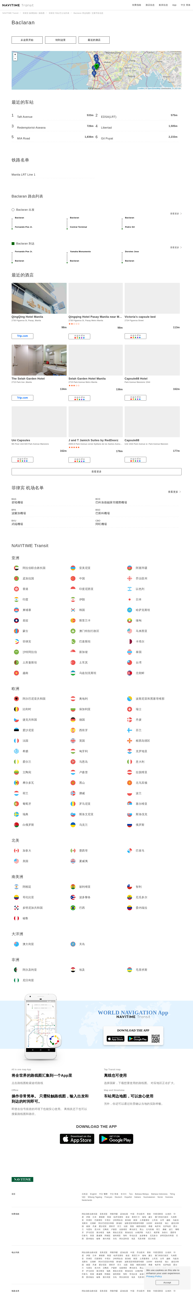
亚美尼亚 (104, 1214)
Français (108, 1197)
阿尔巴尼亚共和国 (106, 1223)
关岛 (115, 1239)
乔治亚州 (140, 1214)
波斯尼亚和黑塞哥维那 (134, 1223)
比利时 (149, 1223)
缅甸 (144, 1217)
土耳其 (155, 1220)
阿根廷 (108, 1236)
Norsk (160, 1197)
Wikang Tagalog (95, 1197)
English (93, 1194)
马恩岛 (89, 1229)
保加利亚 (158, 1223)
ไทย (131, 1194)
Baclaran (23, 22)
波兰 (171, 1229)
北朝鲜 (93, 1223)
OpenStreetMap (154, 88)
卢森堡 (114, 1229)
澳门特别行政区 (162, 1217)
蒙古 (150, 1217)
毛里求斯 (142, 1239)
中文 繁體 (103, 1194)
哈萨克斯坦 (118, 1217)
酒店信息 (150, 5)
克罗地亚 (167, 1226)
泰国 (135, 1220)
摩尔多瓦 (133, 1229)
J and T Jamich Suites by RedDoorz (93, 440)
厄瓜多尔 (154, 1236)
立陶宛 (106, 1229)
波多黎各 (143, 1236)
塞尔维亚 (100, 1232)
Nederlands (87, 1200)
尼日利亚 (152, 1239)
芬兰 (119, 1226)
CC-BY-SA (176, 88)
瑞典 (109, 1232)
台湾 (162, 1220)
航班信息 (163, 5)
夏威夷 (99, 1236)
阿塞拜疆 (114, 1214)
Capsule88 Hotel (136, 378)
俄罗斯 (157, 1232)
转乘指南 (136, 5)
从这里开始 (27, 40)
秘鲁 (98, 1239)
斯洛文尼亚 (118, 1232)
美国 (92, 1236)
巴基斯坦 (98, 1220)
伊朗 (88, 1217)
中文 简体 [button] (186, 5)
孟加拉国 (124, 1214)
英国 (132, 1226)
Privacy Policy (154, 1276)
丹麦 (94, 1226)
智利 (125, 1236)
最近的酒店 (94, 40)
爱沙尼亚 (103, 1226)
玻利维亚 (117, 1236)
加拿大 (165, 1232)
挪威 (164, 1229)
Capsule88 (132, 440)
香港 (149, 1214)
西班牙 (112, 1226)
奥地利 (119, 1223)
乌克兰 (148, 1232)
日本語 (85, 1194)
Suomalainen (149, 1197)
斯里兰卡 (136, 1217)
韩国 (109, 1217)
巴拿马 (85, 1236)
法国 (126, 1226)
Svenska (169, 1197)
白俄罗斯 (139, 1232)
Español (128, 1197)
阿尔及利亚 (124, 1239)
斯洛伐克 (129, 1232)
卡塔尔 (108, 1220)
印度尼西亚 (158, 1214)
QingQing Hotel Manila (27, 316)
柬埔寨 (102, 1217)
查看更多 (176, 213)
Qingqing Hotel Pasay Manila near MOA (96, 316)
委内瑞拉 (90, 1239)
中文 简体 (114, 1194)
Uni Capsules (21, 440)
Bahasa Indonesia (159, 1194)
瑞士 (167, 1223)
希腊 (150, 1226)
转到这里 (60, 40)
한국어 (124, 1194)
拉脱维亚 (123, 1229)
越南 (168, 1220)
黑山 (142, 1229)
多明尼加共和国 (167, 1236)
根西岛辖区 (141, 1226)
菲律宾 (89, 1220)
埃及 (133, 1239)
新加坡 (128, 1220)
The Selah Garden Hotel (28, 378)
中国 (132, 1214)
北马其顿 (150, 1229)
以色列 (168, 1214)
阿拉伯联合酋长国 (89, 1214)
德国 (88, 1226)
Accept (167, 1282)
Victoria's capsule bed (140, 316)
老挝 (127, 1217)
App (174, 5)
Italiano (137, 1197)
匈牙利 (158, 1226)
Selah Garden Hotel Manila (87, 378)
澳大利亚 (107, 1239)
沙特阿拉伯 (118, 1220)
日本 (94, 1217)
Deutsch (118, 1197)
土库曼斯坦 (144, 1220)
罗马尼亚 (90, 1232)
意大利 (97, 1229)
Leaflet (141, 88)
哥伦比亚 (133, 1236)
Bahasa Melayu (142, 1194)
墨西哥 (173, 1232)
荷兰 (158, 1229)
